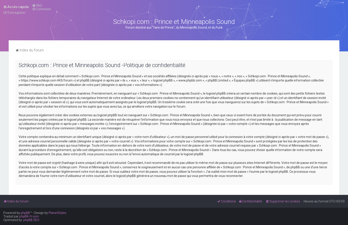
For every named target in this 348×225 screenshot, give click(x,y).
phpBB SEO (31, 220)
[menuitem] (37, 5)
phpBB (25, 213)
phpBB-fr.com (29, 216)
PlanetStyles (57, 213)
